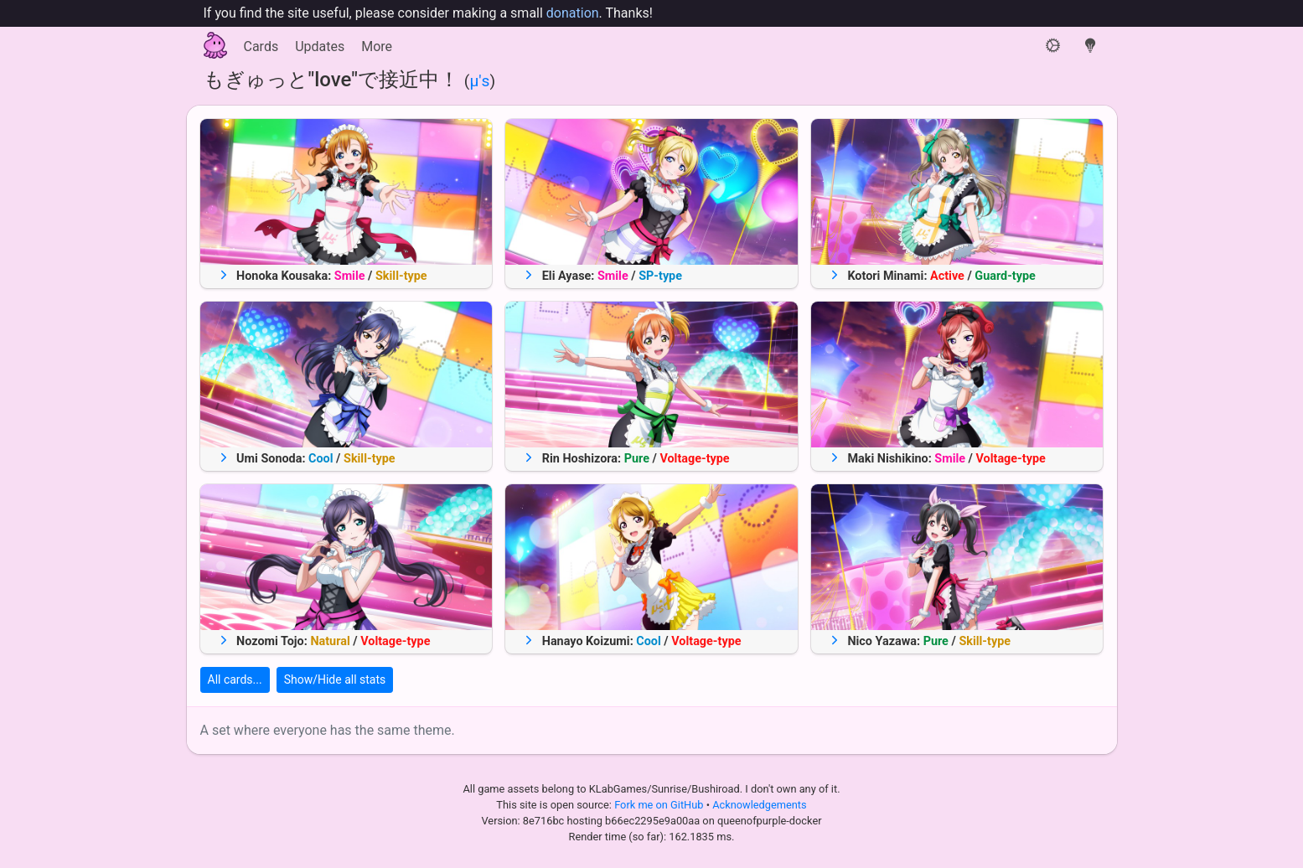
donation (572, 13)
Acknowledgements (759, 804)
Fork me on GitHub (660, 804)
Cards (261, 46)
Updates (319, 46)
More (376, 46)
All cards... (235, 679)
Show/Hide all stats (335, 679)
